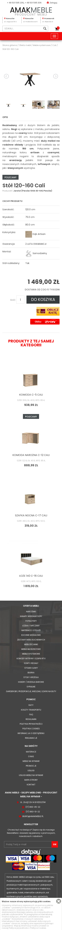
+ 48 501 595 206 (15, 2)
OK (55, 844)
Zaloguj (52, 2)
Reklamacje (31, 738)
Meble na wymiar (31, 761)
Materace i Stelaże (31, 630)
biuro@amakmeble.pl (32, 816)
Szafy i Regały (31, 663)
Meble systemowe (31, 653)
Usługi (31, 770)
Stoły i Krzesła (31, 677)
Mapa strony (31, 780)
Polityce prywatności (19, 928)
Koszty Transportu (31, 709)
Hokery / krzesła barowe (31, 682)
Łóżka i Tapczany (31, 625)
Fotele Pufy (31, 621)
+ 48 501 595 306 (33, 2)
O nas (31, 756)
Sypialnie (31, 686)
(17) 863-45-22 (33, 807)
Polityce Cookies (38, 928)
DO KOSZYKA (43, 299)
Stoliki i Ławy (31, 668)
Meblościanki (31, 644)
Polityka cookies (31, 728)
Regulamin (31, 719)
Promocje (31, 765)
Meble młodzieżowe (31, 649)
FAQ (31, 714)
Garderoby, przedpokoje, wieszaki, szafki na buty (31, 691)
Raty (31, 705)
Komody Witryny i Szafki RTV (31, 658)
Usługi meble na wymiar (31, 775)
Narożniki (31, 611)
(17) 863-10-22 (33, 811)
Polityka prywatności (31, 724)
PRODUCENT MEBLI (31, 10)
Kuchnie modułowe (31, 635)
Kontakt (31, 784)
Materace (31, 751)
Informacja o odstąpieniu (31, 733)
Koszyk (58, 28)
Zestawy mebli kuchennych (31, 639)
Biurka (31, 672)
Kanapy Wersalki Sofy (31, 616)
